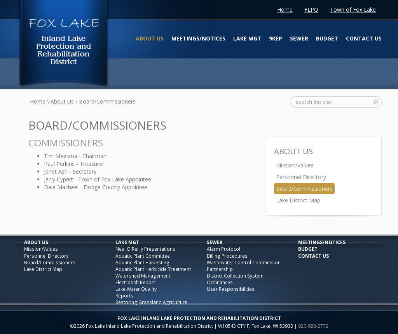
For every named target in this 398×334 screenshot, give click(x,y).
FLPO (311, 9)
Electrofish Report (135, 282)
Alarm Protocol (223, 249)
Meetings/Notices (198, 38)
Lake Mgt (247, 38)
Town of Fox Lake (353, 9)
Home (285, 9)
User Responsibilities (231, 289)
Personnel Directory (301, 177)
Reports (124, 295)
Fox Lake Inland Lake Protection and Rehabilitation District (63, 44)
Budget (327, 38)
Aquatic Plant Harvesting (142, 262)
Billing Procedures (227, 256)
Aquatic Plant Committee (142, 256)
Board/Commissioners (304, 188)
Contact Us (364, 38)
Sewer (299, 38)
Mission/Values (295, 165)
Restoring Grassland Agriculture (151, 302)
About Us (150, 38)
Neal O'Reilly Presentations (145, 249)
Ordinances (220, 282)
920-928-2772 (313, 326)
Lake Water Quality (136, 289)
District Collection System (235, 275)
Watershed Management (142, 275)
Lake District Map (298, 200)
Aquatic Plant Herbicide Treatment (153, 269)
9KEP (275, 38)
